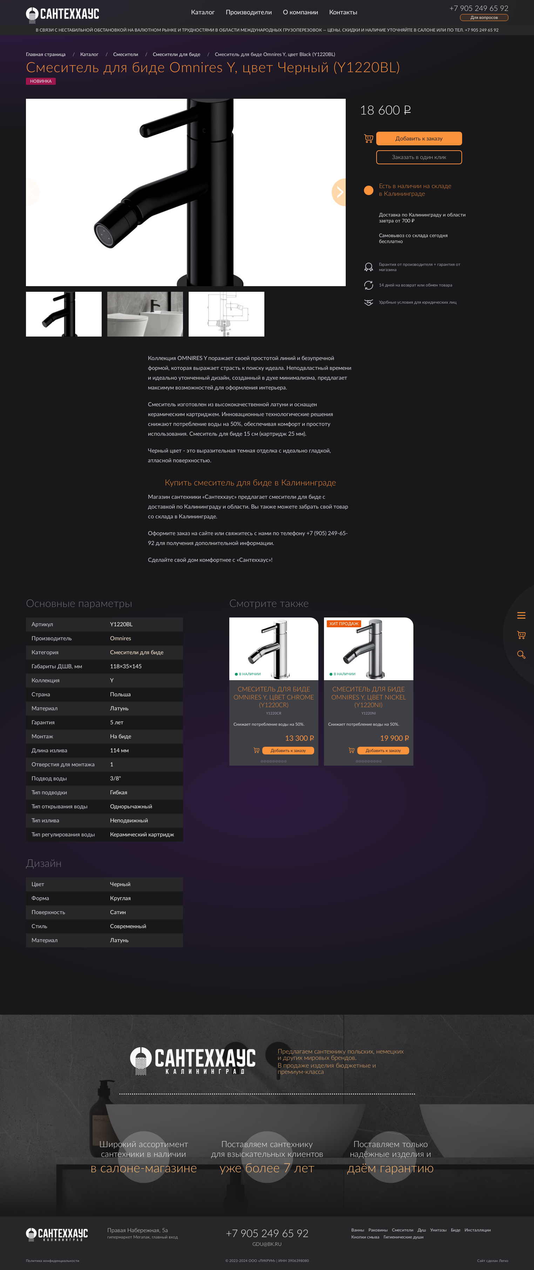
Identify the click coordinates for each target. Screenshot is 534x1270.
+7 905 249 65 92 (267, 1234)
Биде (455, 1230)
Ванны (357, 1230)
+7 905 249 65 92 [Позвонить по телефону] (478, 9)
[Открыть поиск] (521, 654)
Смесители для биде (176, 54)
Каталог (203, 12)
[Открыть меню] (521, 615)
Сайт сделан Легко (492, 1261)
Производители (249, 12)
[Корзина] (521, 635)
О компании (300, 12)
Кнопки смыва (365, 1237)
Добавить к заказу (419, 139)
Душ (422, 1230)
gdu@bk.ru (267, 1244)
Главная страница (46, 54)
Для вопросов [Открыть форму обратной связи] (484, 17)
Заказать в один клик (419, 157)
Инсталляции (478, 1230)
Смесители (125, 54)
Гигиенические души (404, 1237)
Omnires (120, 638)
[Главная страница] (62, 15)
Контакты (343, 12)
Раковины (378, 1230)
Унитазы (438, 1230)
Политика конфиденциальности (52, 1261)
